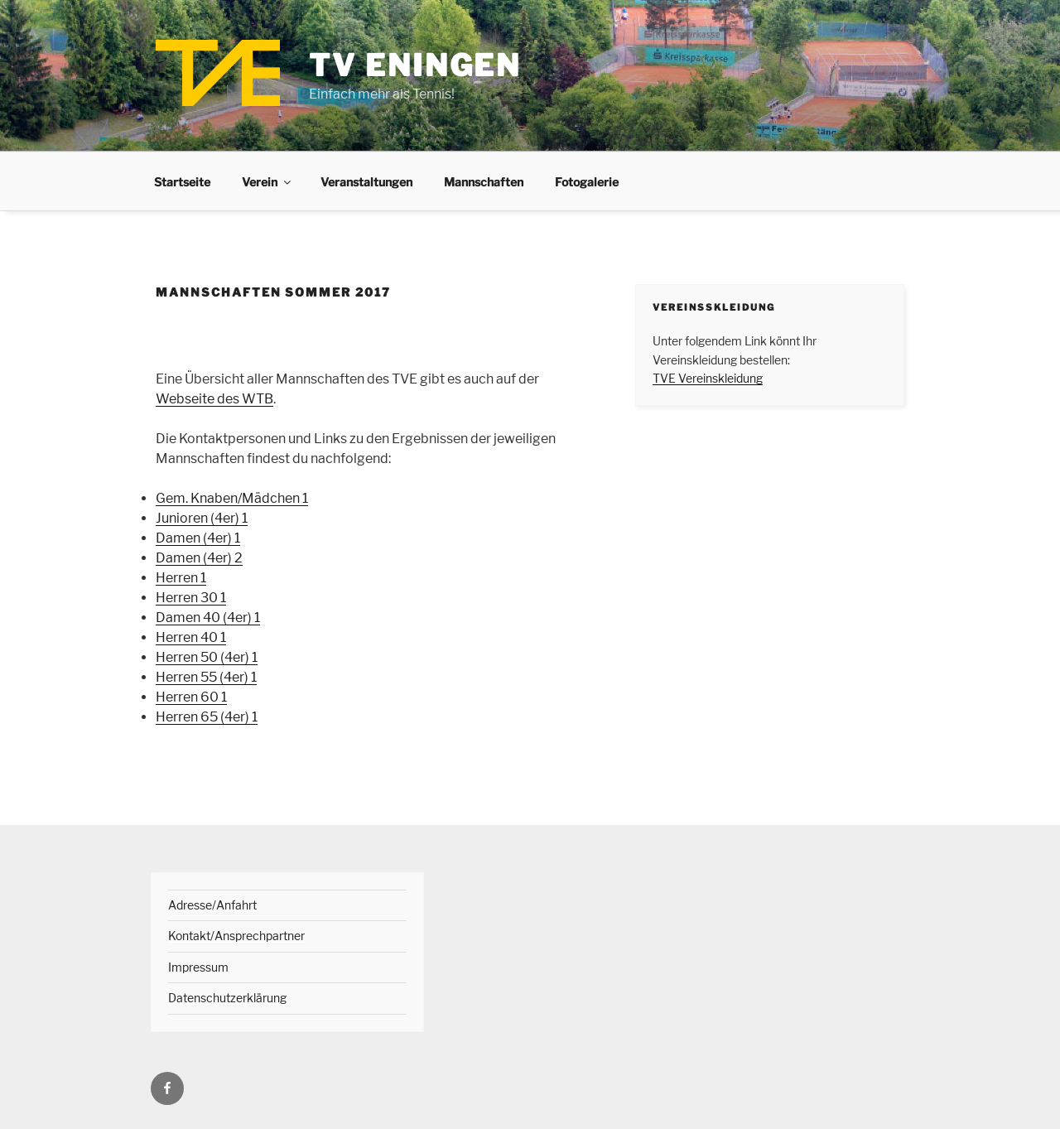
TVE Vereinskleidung (708, 378)
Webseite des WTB (214, 399)
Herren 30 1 (191, 598)
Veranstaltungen (366, 182)
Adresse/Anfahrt (212, 905)
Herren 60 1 (191, 697)
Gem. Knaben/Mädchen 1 (232, 498)
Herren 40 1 (191, 637)
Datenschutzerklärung (227, 998)
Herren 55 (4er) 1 (206, 677)
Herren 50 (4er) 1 (207, 657)
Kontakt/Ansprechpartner (236, 936)
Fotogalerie (587, 182)
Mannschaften (483, 182)
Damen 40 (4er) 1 (208, 617)
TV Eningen (415, 65)
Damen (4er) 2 (199, 558)
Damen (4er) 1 (198, 538)
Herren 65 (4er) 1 (207, 717)
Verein (267, 182)
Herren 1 (181, 578)
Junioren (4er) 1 (202, 518)
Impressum (198, 967)
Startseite (182, 182)
